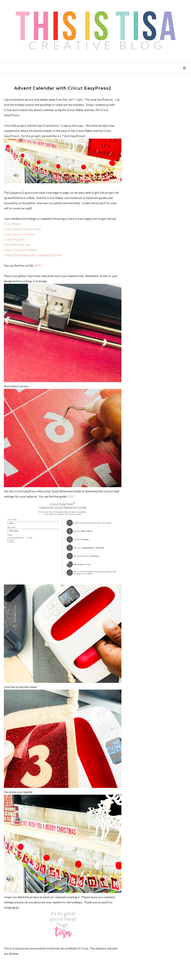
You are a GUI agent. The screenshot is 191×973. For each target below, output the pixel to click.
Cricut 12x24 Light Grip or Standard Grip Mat (33, 255)
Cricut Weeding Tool (17, 244)
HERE (37, 265)
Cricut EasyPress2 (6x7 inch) (22, 229)
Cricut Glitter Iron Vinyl (19, 234)
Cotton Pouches (14, 239)
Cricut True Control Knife (20, 250)
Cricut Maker (12, 224)
